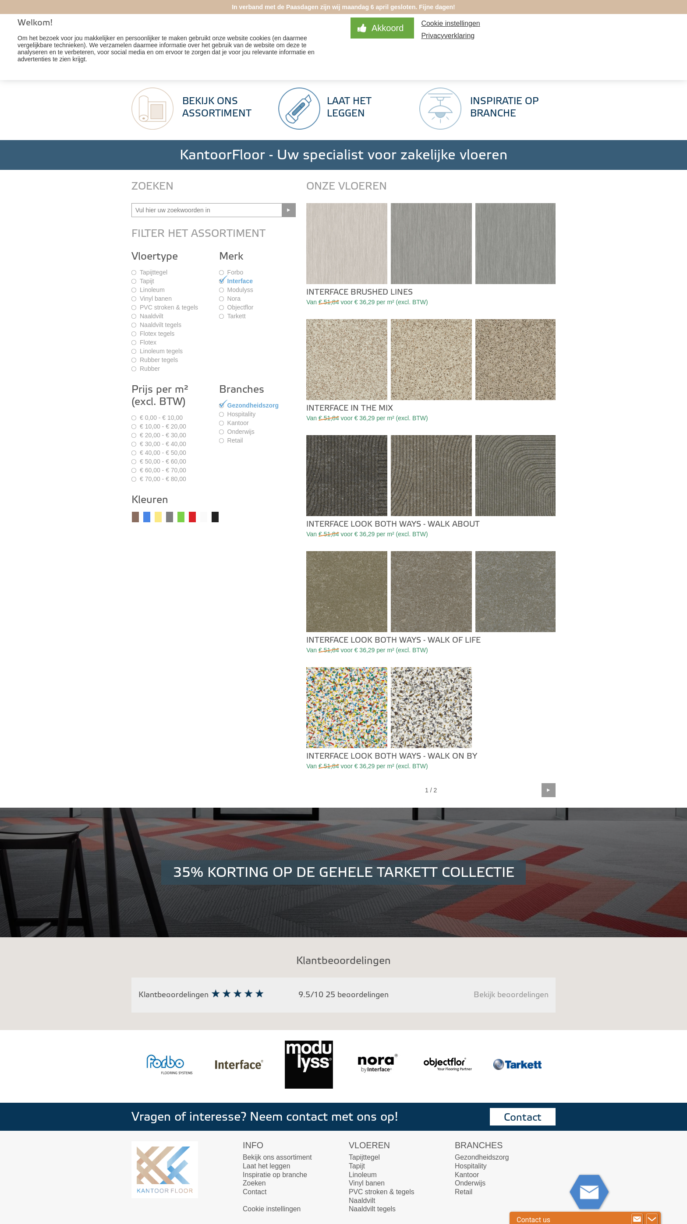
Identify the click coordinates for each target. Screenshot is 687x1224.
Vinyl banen (156, 298)
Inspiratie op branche (275, 1174)
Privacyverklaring (448, 35)
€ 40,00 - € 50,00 (163, 452)
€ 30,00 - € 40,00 (163, 443)
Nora (234, 298)
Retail (235, 440)
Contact (523, 1117)
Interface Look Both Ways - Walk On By (391, 756)
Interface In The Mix (349, 408)
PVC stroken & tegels (169, 307)
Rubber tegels (159, 359)
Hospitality (241, 414)
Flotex (148, 342)
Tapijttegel (153, 272)
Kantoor (238, 422)
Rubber (150, 368)
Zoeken (254, 1183)
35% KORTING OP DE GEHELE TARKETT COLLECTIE (343, 872)
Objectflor (240, 307)
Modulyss (240, 289)
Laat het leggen (266, 1166)
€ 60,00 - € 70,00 (163, 470)
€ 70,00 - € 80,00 (163, 478)
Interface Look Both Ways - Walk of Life (393, 640)
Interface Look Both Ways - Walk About (393, 524)
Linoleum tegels (161, 351)
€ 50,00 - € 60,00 (163, 461)
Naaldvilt (151, 316)
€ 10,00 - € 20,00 (163, 426)
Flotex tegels (157, 333)
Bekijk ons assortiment (277, 1157)
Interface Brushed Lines (359, 292)
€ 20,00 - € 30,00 (163, 435)
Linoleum (152, 289)
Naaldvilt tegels (160, 324)
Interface (240, 281)
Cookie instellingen (450, 23)
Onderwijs (241, 431)
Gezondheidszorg (253, 405)
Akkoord (388, 28)
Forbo (235, 272)
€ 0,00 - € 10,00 (161, 417)
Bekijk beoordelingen (511, 994)
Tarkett (236, 316)
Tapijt (147, 281)
